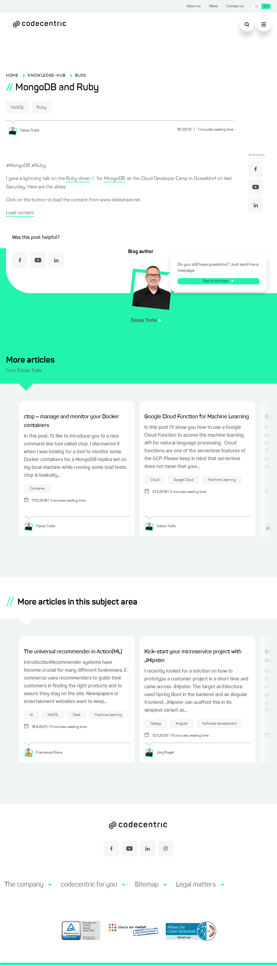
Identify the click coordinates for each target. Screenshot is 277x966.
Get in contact (221, 281)
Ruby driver (78, 178)
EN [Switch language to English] (266, 6)
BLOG (80, 75)
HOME (12, 75)
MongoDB (114, 178)
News (213, 6)
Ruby (52, 107)
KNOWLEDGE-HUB (47, 75)
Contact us (235, 6)
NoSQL (21, 107)
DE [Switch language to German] (256, 6)
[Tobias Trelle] (26, 130)
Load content (20, 212)
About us (194, 6)
